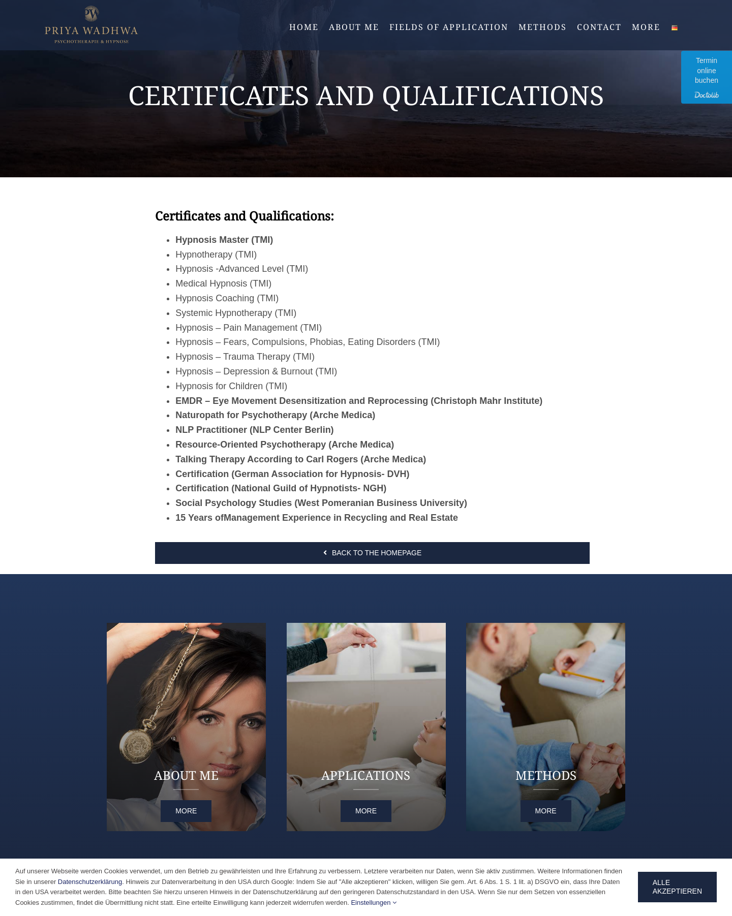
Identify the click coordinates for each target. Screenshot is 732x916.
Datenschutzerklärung (90, 882)
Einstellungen (373, 902)
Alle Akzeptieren (677, 886)
